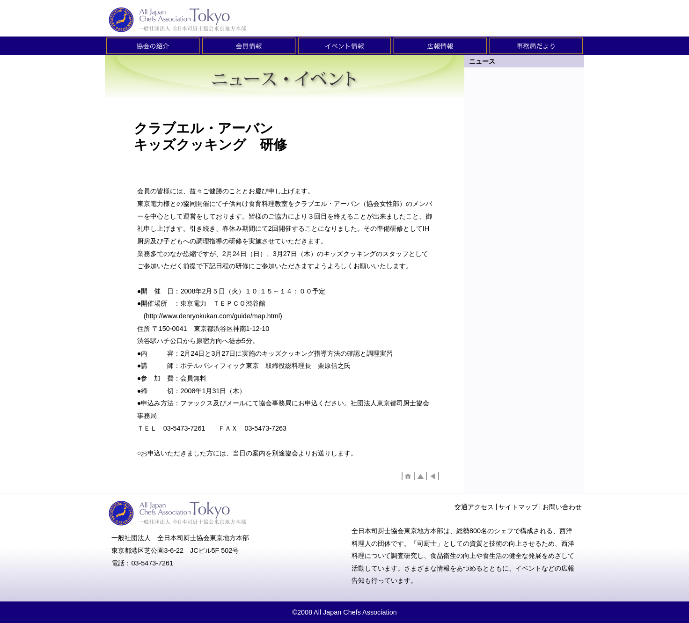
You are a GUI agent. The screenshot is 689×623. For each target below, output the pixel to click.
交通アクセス (474, 507)
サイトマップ (518, 507)
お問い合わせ (562, 507)
